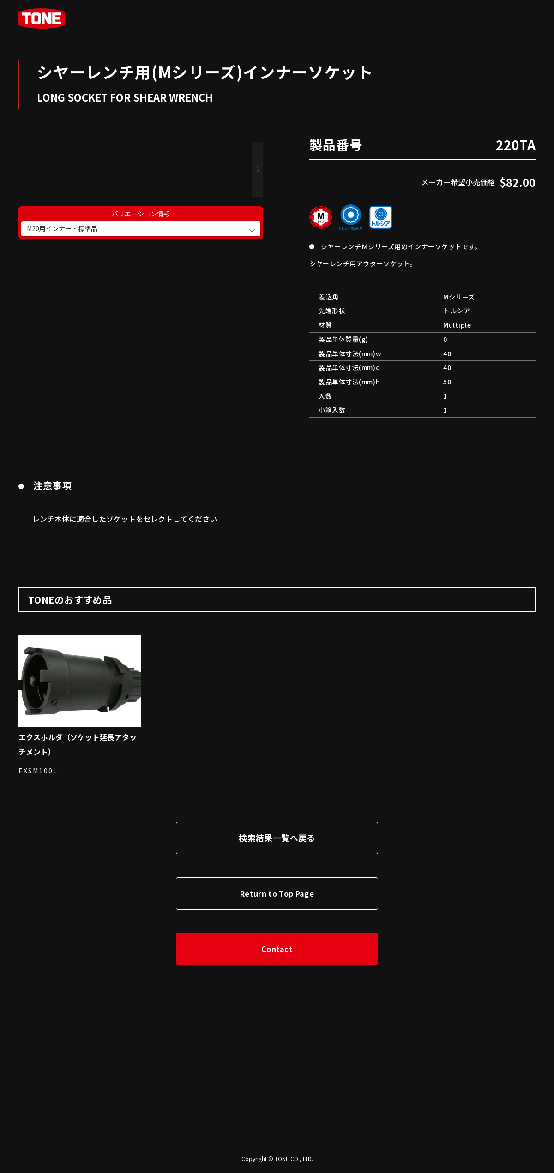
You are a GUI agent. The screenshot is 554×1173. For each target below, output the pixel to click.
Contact (277, 948)
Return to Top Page (277, 893)
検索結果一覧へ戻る (277, 838)
